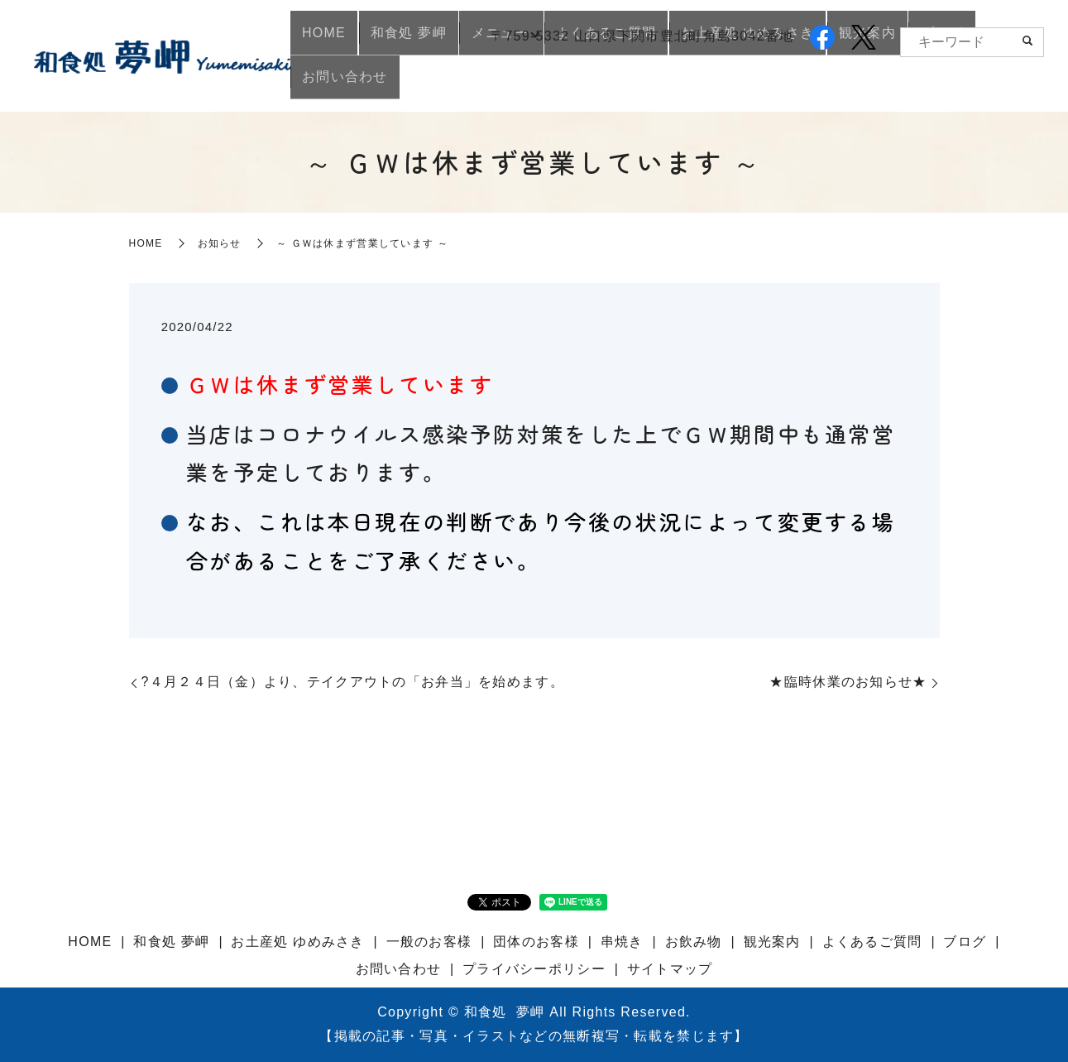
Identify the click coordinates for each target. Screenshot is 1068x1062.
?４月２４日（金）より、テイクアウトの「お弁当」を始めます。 (352, 682)
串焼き (622, 942)
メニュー (496, 83)
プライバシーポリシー (534, 969)
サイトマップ (670, 969)
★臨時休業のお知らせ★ (848, 682)
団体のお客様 (536, 942)
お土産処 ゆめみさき (734, 83)
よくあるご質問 (603, 83)
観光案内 (843, 83)
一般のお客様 (429, 942)
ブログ (907, 83)
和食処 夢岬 (415, 83)
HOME (341, 83)
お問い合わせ (987, 83)
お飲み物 (693, 942)
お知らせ (220, 243)
